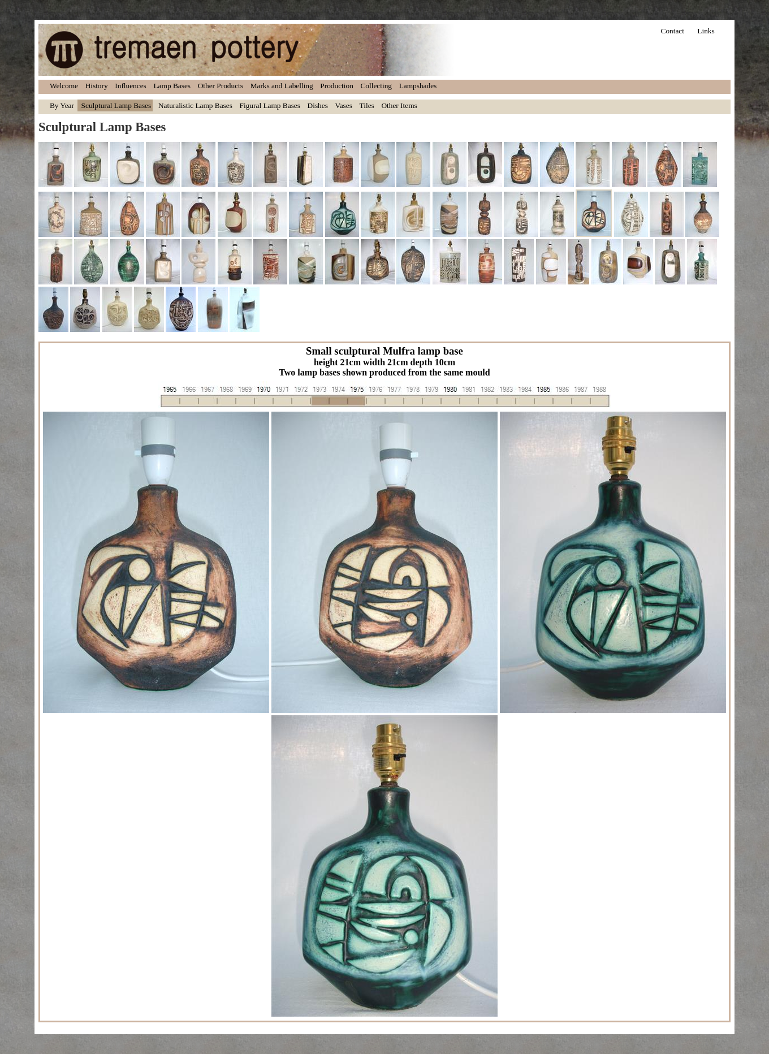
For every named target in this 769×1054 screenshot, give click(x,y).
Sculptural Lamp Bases (116, 105)
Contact (672, 31)
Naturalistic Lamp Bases (195, 105)
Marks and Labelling (281, 85)
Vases (343, 105)
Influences (130, 85)
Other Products (220, 85)
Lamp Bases (172, 85)
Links (705, 31)
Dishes (318, 105)
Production (336, 85)
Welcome (64, 85)
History (96, 85)
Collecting (376, 85)
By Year (62, 105)
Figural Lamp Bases (270, 105)
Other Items (399, 105)
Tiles (367, 105)
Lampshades (418, 85)
